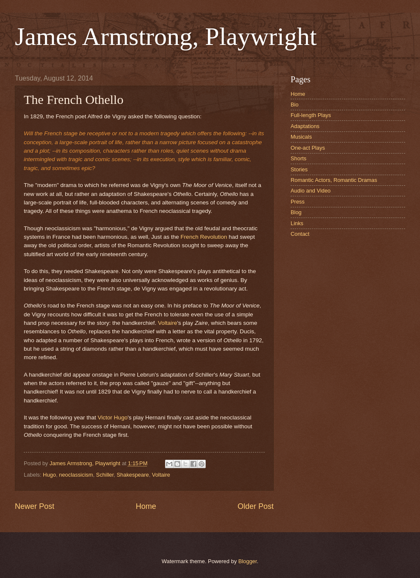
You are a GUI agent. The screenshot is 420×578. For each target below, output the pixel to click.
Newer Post (34, 506)
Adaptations (305, 126)
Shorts (298, 158)
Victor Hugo (112, 417)
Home (146, 506)
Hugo (49, 475)
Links (297, 223)
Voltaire (167, 323)
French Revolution (204, 237)
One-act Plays (308, 148)
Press (298, 201)
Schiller (105, 475)
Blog (296, 212)
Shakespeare (133, 475)
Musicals (301, 137)
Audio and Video (310, 190)
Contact (300, 234)
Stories (299, 169)
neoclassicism (76, 475)
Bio (295, 104)
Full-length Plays (311, 115)
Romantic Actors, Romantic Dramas (334, 180)
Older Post (256, 506)
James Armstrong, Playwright (166, 36)
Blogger (247, 561)
